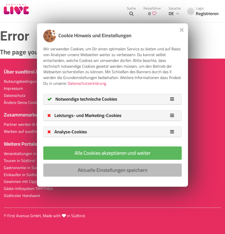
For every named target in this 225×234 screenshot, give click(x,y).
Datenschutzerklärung (87, 83)
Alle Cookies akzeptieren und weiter (112, 153)
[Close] (181, 30)
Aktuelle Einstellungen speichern (112, 170)
